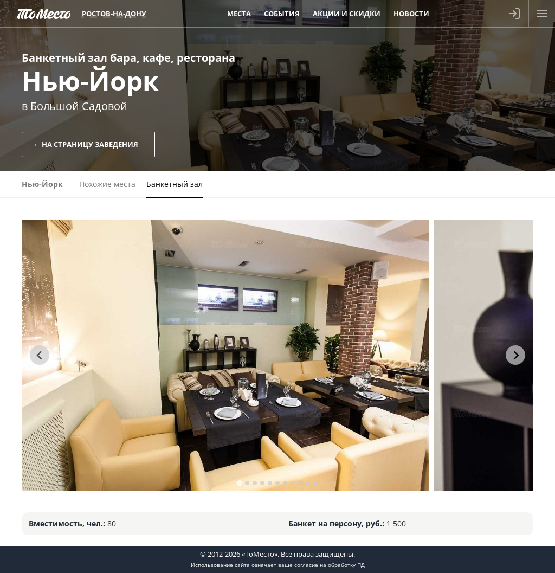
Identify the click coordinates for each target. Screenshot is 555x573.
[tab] (239, 483)
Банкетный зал (174, 184)
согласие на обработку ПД (329, 565)
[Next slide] (515, 355)
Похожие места (107, 184)
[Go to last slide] (39, 355)
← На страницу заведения (85, 144)
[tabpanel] (225, 355)
